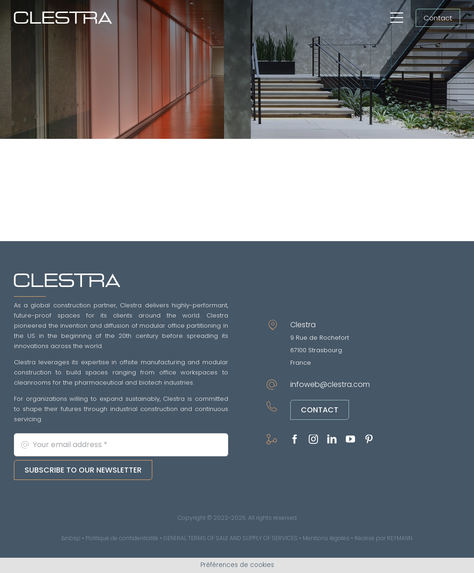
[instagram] (313, 439)
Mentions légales (326, 538)
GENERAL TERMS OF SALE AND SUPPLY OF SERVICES (230, 538)
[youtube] (350, 439)
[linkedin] (332, 439)
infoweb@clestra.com (330, 384)
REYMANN (399, 538)
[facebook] (294, 439)
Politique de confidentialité (122, 538)
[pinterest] (369, 439)
